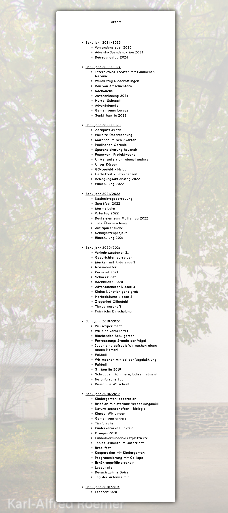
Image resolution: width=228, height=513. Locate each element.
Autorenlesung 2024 (111, 96)
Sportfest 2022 (107, 203)
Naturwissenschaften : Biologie (120, 409)
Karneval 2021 (106, 272)
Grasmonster (106, 267)
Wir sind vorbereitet (111, 331)
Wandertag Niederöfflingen (117, 81)
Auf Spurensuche (109, 228)
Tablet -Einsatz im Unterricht (119, 443)
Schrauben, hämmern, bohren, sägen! (126, 374)
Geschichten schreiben (114, 257)
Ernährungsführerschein (114, 462)
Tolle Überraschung (111, 223)
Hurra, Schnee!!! (108, 100)
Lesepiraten (104, 467)
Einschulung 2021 (109, 238)
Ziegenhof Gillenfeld (111, 301)
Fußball (101, 355)
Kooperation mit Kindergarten (120, 453)
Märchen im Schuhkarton (115, 140)
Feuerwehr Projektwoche (115, 154)
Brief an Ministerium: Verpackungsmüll (127, 404)
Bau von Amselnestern (113, 86)
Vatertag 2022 (107, 213)
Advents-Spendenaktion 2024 (119, 52)
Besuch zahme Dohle (112, 472)
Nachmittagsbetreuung (114, 199)
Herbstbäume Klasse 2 (113, 297)
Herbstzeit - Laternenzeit (116, 174)
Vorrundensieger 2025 (113, 47)
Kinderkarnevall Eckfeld (114, 428)
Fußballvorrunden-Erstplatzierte (121, 438)
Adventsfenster (107, 105)
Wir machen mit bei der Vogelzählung (125, 360)
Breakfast (103, 448)
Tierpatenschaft (108, 306)
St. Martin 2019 (108, 369)
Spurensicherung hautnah (116, 150)
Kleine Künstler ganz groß (116, 292)
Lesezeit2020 (106, 492)
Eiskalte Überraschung (113, 135)
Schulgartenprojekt (111, 233)
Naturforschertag (109, 379)
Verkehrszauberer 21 (112, 252)
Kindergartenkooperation (115, 399)
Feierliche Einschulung (113, 311)
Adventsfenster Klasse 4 (115, 287)
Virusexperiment (108, 326)
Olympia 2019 (106, 433)
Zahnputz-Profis (108, 130)
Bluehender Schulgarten (115, 336)
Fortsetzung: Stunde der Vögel (120, 341)
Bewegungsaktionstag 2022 (117, 179)
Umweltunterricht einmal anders (121, 159)
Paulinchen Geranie (111, 145)
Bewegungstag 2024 (111, 57)
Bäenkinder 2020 (109, 282)
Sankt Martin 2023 (110, 115)
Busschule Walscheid (112, 384)
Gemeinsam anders (111, 418)
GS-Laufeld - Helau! (111, 169)
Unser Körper (106, 164)
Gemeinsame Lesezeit (113, 110)
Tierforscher (105, 423)
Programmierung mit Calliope (119, 458)
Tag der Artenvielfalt (112, 477)
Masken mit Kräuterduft (115, 262)
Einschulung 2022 (109, 184)
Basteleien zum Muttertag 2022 (121, 218)
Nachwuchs (104, 91)
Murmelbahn (105, 208)
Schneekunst (105, 277)
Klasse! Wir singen (110, 413)
